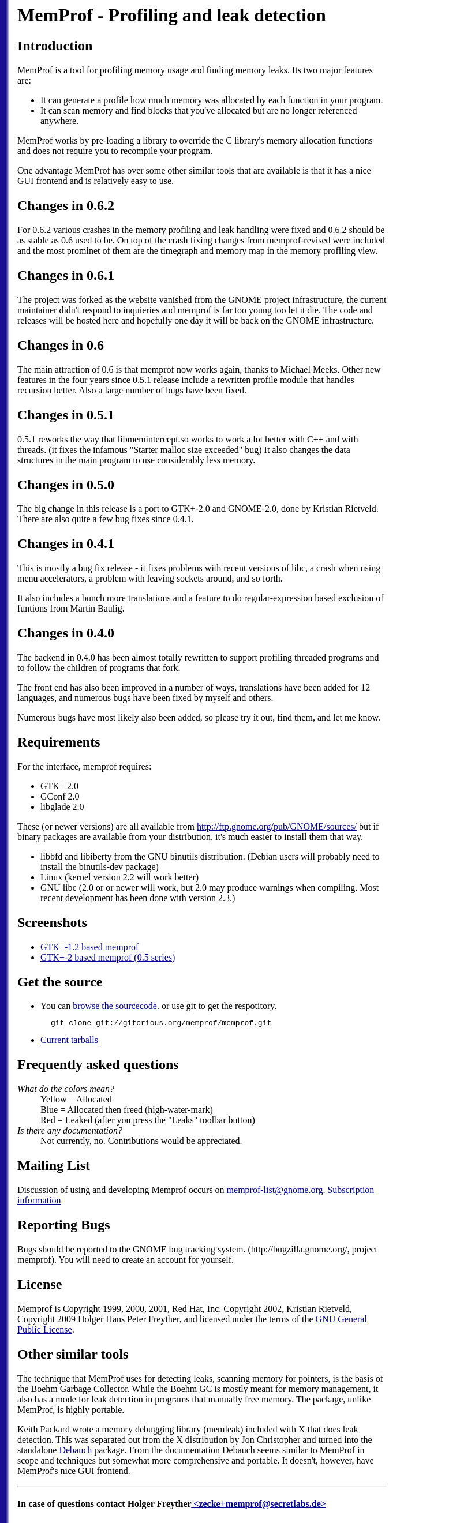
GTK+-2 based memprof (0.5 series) (107, 957)
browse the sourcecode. (116, 1006)
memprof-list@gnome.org (275, 1191)
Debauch (75, 1452)
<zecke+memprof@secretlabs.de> (258, 1505)
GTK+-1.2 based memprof (89, 947)
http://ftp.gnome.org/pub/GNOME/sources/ (277, 826)
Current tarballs (69, 1041)
